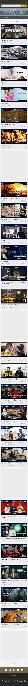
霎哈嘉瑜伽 (4, 463)
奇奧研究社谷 (7, 17)
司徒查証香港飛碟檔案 (7, 580)
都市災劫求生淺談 (6, 379)
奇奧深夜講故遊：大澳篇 (8, 624)
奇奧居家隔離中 (5, 358)
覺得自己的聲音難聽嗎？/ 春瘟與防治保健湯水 (13, 282)
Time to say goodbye (7, 40)
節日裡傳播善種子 (6, 103)
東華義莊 (4, 240)
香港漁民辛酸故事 (6, 61)
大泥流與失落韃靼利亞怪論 (8, 421)
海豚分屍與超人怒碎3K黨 (8, 400)
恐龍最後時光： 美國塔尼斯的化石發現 (11, 198)
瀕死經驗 (4, 82)
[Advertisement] (14, 165)
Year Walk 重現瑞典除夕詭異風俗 (10, 559)
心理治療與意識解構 (6, 538)
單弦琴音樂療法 (5, 442)
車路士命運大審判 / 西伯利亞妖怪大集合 (11, 305)
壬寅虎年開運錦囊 (6, 516)
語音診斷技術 (5, 261)
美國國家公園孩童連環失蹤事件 (9, 603)
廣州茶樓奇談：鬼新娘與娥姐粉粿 (10, 219)
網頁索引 (14, 676)
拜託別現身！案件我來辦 (8, 145)
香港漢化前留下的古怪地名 (8, 124)
